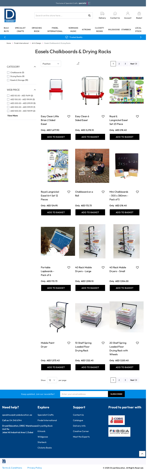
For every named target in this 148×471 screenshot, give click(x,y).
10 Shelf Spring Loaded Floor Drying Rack (83, 346)
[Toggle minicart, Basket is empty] (139, 15)
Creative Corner (81, 431)
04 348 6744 (15, 420)
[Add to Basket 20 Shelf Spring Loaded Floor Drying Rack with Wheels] (124, 367)
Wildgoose (114, 29)
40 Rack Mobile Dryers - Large (83, 269)
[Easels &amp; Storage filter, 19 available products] (21, 80)
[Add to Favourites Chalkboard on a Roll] (103, 191)
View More (12, 115)
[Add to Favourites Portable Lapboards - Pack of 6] (69, 267)
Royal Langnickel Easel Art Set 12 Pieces (50, 195)
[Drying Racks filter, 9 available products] (21, 76)
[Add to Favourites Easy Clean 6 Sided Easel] (103, 116)
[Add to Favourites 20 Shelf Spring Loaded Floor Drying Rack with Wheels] (137, 343)
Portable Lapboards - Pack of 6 (47, 271)
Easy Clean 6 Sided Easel (82, 118)
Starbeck (126, 29)
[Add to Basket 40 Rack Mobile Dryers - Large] (90, 288)
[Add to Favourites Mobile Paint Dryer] (69, 343)
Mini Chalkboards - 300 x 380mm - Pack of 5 (118, 195)
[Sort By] (51, 64)
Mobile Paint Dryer (47, 344)
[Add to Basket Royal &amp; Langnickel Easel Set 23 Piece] (124, 137)
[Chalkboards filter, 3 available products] (21, 72)
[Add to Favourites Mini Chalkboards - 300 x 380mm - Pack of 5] (137, 191)
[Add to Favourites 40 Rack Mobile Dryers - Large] (103, 267)
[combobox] (63, 15)
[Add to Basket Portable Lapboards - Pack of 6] (56, 288)
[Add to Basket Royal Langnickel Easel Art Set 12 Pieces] (56, 212)
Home (9, 43)
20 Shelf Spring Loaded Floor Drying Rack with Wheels (118, 348)
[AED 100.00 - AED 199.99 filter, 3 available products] (21, 99)
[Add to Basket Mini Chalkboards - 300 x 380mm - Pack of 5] (124, 212)
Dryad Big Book (45, 425)
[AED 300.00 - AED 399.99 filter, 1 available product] (21, 107)
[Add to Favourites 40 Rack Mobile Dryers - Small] (137, 267)
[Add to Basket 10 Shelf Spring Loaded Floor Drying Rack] (90, 367)
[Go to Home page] (10, 15)
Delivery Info (79, 425)
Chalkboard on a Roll (84, 193)
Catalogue (78, 420)
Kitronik (86, 29)
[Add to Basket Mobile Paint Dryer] (56, 367)
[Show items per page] (52, 380)
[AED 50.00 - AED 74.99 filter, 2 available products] (21, 95)
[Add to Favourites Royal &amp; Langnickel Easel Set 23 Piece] (137, 116)
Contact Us (78, 414)
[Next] (134, 63)
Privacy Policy (34, 467)
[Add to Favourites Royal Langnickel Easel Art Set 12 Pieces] (69, 191)
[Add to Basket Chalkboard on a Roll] (90, 212)
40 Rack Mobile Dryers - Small (117, 269)
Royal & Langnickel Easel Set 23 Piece (118, 120)
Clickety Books (45, 447)
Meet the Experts (81, 436)
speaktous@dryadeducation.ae (17, 414)
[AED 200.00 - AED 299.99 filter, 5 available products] (21, 103)
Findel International (21, 43)
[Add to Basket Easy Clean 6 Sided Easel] (90, 137)
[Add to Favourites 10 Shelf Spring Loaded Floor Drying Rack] (103, 343)
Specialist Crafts (46, 414)
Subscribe (116, 394)
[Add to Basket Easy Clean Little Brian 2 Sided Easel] (56, 137)
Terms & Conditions (12, 467)
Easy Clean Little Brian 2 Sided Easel (50, 120)
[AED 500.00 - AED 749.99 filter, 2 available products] (21, 111)
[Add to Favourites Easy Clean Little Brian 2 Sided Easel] (69, 116)
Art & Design (36, 43)
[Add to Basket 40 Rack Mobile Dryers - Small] (124, 288)
